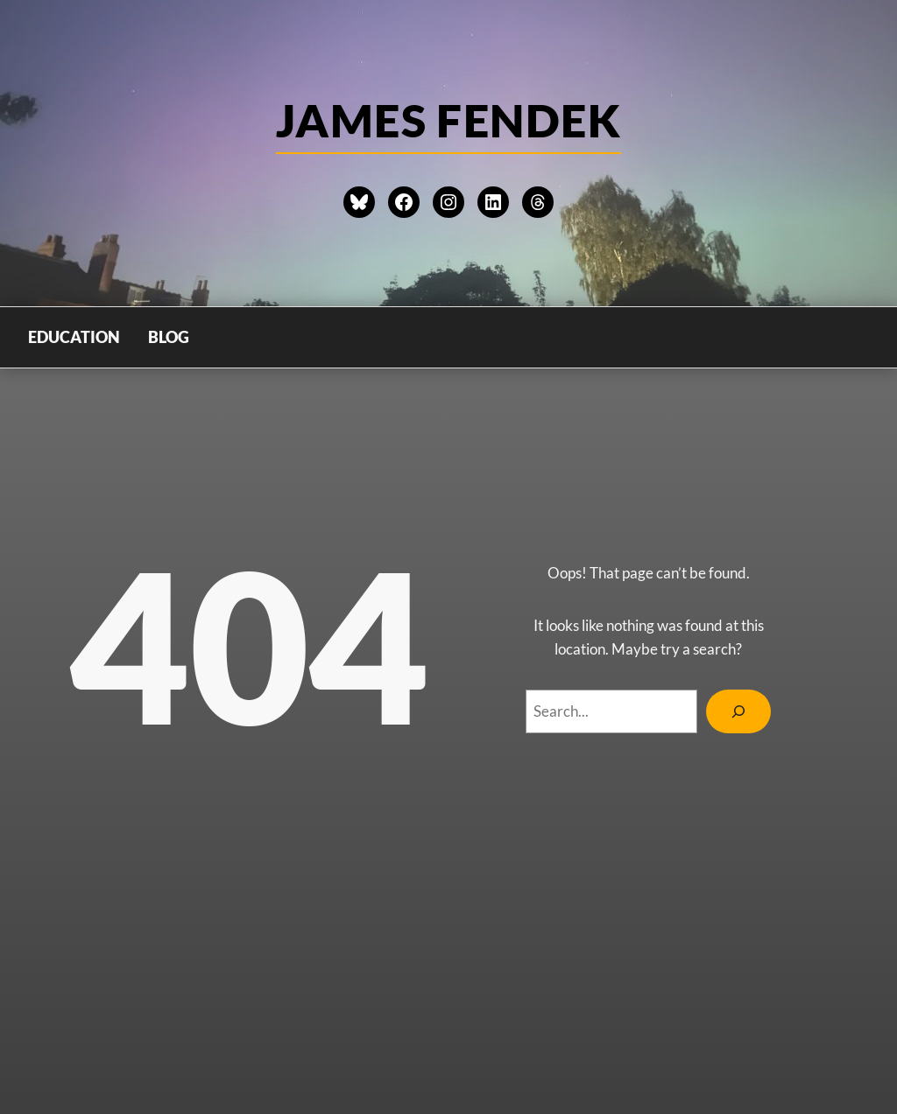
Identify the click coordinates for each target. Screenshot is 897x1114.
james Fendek (448, 120)
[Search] (738, 712)
